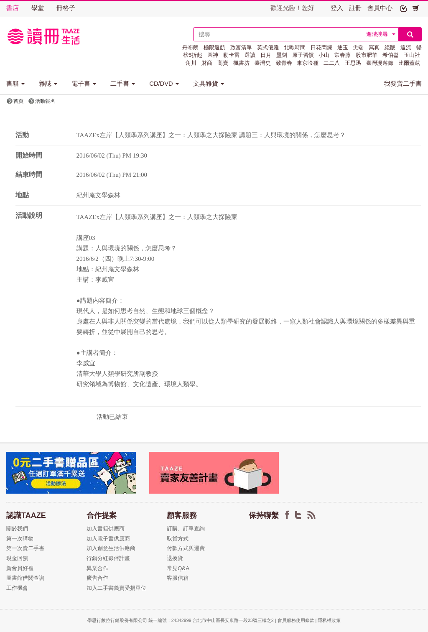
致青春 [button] (284, 63)
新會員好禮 (19, 568)
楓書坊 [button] (241, 63)
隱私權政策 (329, 620)
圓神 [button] (212, 55)
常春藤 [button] (342, 55)
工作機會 (17, 588)
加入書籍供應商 (106, 528)
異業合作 (97, 568)
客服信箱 (178, 578)
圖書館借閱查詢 (25, 578)
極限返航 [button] (214, 47)
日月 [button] (265, 55)
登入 (337, 8)
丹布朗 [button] (190, 47)
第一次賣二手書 (25, 548)
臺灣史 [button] (263, 63)
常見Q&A (178, 568)
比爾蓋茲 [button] (409, 63)
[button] (403, 8)
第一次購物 (19, 538)
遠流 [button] (405, 47)
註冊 (355, 8)
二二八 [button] (332, 63)
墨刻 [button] (281, 55)
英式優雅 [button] (268, 47)
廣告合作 (97, 578)
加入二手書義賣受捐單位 (116, 588)
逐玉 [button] (342, 47)
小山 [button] (323, 55)
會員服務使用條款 (296, 620)
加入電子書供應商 (108, 538)
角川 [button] (191, 63)
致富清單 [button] (241, 47)
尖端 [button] (358, 47)
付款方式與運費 (186, 548)
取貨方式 (178, 538)
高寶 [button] (222, 63)
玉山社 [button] (412, 55)
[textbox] (277, 34)
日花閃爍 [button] (321, 47)
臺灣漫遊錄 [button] (379, 63)
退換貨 (175, 558)
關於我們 (17, 528)
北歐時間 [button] (295, 47)
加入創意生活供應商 (111, 548)
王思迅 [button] (353, 63)
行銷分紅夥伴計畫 (108, 558)
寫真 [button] (374, 47)
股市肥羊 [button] (366, 55)
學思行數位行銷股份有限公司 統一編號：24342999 (140, 620)
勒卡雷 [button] (231, 55)
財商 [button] (206, 63)
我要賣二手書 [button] (403, 83)
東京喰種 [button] (307, 63)
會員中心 (379, 8)
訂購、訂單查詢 (186, 528)
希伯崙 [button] (390, 55)
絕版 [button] (390, 47)
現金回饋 (17, 558)
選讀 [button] (250, 55)
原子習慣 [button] (303, 55)
